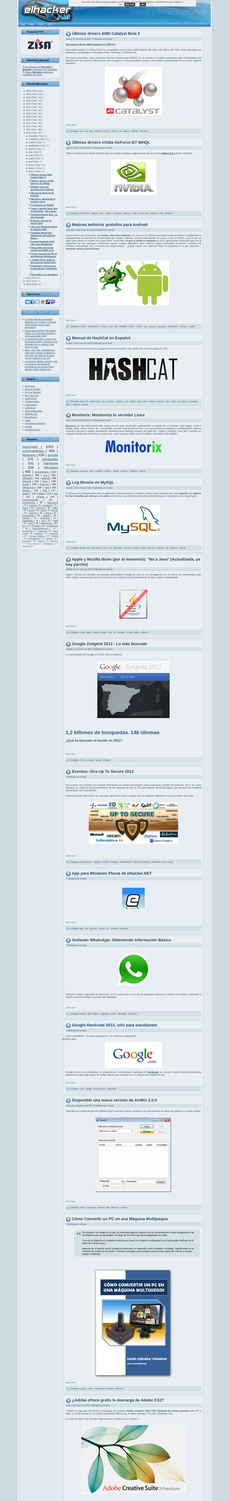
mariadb (136, 548)
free (116, 326)
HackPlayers (31, 398)
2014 (28, 129)
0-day (83, 632)
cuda (127, 401)
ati (87, 131)
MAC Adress (33, 543)
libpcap (83, 1014)
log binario (118, 548)
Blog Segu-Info (32, 395)
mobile (139, 326)
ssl (24, 526)
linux (45, 481)
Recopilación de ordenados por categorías (39, 68)
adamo (41, 541)
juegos (48, 513)
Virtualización (34, 538)
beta (91, 131)
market (131, 326)
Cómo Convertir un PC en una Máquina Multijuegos (120, 1219)
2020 (28, 110)
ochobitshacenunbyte (35, 423)
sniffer (114, 1014)
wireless (124, 1207)
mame (90, 1388)
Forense (36, 526)
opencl (185, 401)
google (53, 455)
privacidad (50, 459)
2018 (28, 116)
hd (120, 131)
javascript (45, 518)
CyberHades (31, 405)
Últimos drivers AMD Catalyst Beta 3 (106, 33)
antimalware (49, 543)
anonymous (47, 523)
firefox (25, 508)
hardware (51, 463)
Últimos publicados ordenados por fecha (37, 73)
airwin (83, 1207)
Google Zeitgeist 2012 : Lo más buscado (109, 644)
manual (27, 481)
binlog (83, 548)
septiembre (34, 145)
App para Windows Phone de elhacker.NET (112, 873)
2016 (28, 123)
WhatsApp (28, 487)
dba (89, 548)
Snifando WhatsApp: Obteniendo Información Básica (121, 940)
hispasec (115, 862)
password (193, 401)
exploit (26, 490)
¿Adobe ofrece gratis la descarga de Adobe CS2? (118, 1400)
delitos (50, 538)
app (56, 493)
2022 (28, 104)
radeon (126, 131)
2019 (28, 113)
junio (31, 155)
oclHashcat (26, 546)
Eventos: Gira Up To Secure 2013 (102, 771)
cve (46, 475)
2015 (28, 126)
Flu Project (30, 386)
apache (47, 515)
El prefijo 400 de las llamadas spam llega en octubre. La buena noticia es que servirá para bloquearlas (40, 323)
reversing (26, 541)
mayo (32, 158)
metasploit (53, 533)
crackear (110, 401)
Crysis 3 (107, 131)
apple (89, 632)
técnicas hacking (37, 536)
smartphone (172, 326)
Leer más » (71, 125)
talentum (147, 862)
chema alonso (86, 862)
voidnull (28, 426)
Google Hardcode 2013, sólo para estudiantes (114, 1025)
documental (27, 531)
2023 (28, 100)
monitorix (107, 471)
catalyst (98, 131)
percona (151, 548)
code (82, 1089)
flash (55, 520)
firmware (41, 508)
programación (32, 499)
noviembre (34, 139)
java (110, 632)
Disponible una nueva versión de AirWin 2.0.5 (114, 1100)
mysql (144, 548)
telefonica (156, 862)
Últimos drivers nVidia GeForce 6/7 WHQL (111, 142)
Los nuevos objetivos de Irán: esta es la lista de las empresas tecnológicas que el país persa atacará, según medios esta (41, 365)
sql (167, 548)
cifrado (41, 496)
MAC (31, 523)
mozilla (129, 632)
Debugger (43, 531)
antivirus (33, 513)
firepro (133, 401)
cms (43, 520)
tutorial (46, 478)
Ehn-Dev (54, 541)
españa (97, 862)
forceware (118, 213)
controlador (85, 213)
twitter (26, 493)
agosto (32, 149)
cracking (119, 401)
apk (111, 326)
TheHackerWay (32, 401)
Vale (143, 4)
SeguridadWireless (41, 528)
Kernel (55, 510)
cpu (103, 401)
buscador (90, 760)
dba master (97, 548)
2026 (28, 91)
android (27, 475)
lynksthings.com (32, 429)
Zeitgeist (107, 760)
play (145, 326)
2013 (28, 133)
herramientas (29, 502)
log (110, 548)
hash (145, 401)
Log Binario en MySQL (93, 482)
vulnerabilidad (34, 451)
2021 (28, 107)
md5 (167, 401)
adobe (31, 510)
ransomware (42, 471)
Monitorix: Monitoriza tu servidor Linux (108, 415)
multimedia (28, 520)
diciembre (33, 136)
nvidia (26, 484)
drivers (115, 131)
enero (32, 171)
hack (43, 510)
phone (102, 928)
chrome (96, 632)
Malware (29, 455)
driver (102, 213)
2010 (28, 284)
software (27, 478)
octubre (32, 142)
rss (107, 928)
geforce (127, 213)
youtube (32, 505)
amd (82, 131)
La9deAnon (30, 408)
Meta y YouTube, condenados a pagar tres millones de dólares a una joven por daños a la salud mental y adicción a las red (40, 354)
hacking (45, 484)
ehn (87, 928)
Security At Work (32, 389)
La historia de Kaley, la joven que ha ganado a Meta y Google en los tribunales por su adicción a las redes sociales (41, 343)
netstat (116, 471)
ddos (42, 493)
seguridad (31, 447)
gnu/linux (84, 471)
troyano (192, 326)
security (152, 326)
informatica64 (126, 862)
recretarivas (99, 1388)
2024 (28, 97)
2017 (28, 120)
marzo (32, 165)
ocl (179, 401)
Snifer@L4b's (31, 414)
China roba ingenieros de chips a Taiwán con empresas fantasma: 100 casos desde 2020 (40, 333)
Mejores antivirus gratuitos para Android (110, 224)
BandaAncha (31, 417)
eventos (26, 518)
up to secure (167, 862)
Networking (52, 502)
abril (31, 162)
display (94, 213)
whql (161, 213)
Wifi (45, 490)
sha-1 (69, 404)
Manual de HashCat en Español (101, 338)
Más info (129, 4)
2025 (28, 94)
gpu (139, 401)
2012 (28, 278)
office (55, 508)
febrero (32, 168)
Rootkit (55, 536)
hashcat (152, 401)
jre (114, 632)
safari (137, 632)
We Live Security (33, 392)
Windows (51, 467)
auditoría (39, 533)
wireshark (132, 1014)
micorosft (137, 862)
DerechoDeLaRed (33, 411)
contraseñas (28, 515)
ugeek (28, 420)
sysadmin (48, 505)
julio (31, 152)
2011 (28, 281)
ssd (47, 487)
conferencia (52, 526)
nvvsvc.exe (144, 213)
